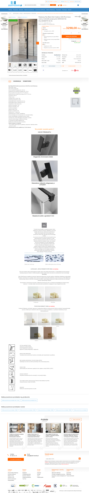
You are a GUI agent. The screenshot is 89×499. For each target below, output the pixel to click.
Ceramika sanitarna (40, 9)
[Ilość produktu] (71, 32)
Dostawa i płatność (12, 474)
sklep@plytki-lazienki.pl (33, 455)
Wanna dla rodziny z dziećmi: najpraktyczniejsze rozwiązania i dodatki (16, 435)
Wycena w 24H (11, 477)
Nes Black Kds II (24, 17)
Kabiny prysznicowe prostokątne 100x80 (45, 410)
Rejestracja (68, 474)
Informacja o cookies (63, 490)
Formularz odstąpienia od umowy (58, 474)
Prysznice (15, 9)
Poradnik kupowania (26, 474)
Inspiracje (39, 472)
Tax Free (24, 478)
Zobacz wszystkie (75, 419)
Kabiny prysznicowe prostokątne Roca (29, 400)
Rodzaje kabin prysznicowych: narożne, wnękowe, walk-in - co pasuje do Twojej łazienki (71, 435)
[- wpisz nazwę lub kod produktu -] (31, 5)
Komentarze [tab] (27, 81)
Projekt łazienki (40, 477)
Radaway (14, 17)
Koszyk (69, 9)
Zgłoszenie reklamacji (56, 472)
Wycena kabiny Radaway (13, 472)
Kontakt (38, 474)
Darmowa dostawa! (12, 478)
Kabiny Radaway (50, 9)
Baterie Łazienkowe (29, 9)
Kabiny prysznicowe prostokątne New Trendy (10, 400)
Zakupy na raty (11, 475)
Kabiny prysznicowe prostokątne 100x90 (63, 410)
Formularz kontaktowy (15, 459)
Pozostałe (58, 9)
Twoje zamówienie (70, 475)
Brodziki (21, 9)
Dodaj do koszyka (71, 36)
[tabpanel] (44, 238)
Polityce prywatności (65, 464)
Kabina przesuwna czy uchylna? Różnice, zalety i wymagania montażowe (34, 435)
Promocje (64, 9)
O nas (38, 475)
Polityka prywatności (26, 477)
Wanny (10, 9)
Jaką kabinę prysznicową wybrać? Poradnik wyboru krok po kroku (52, 435)
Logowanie (68, 472)
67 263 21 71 (13, 455)
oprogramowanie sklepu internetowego (74, 490)
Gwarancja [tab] (17, 81)
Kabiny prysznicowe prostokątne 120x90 (27, 410)
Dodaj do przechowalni (75, 38)
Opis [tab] (9, 81)
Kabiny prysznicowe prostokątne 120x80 (9, 410)
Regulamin (47, 462)
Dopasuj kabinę (11, 480)
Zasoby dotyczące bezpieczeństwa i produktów (18, 75)
